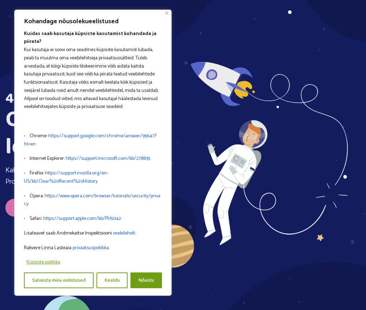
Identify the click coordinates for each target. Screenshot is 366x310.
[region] (93, 153)
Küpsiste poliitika (43, 262)
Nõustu (146, 280)
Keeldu (112, 280)
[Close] (166, 13)
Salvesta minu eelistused (59, 280)
